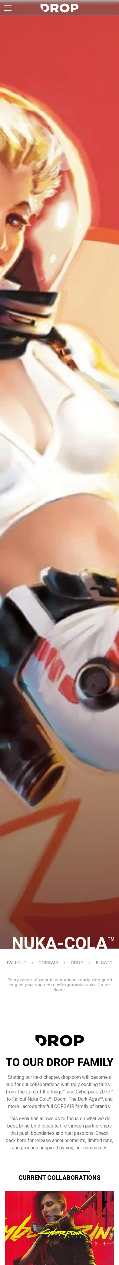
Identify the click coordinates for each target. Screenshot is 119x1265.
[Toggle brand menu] (8, 8)
